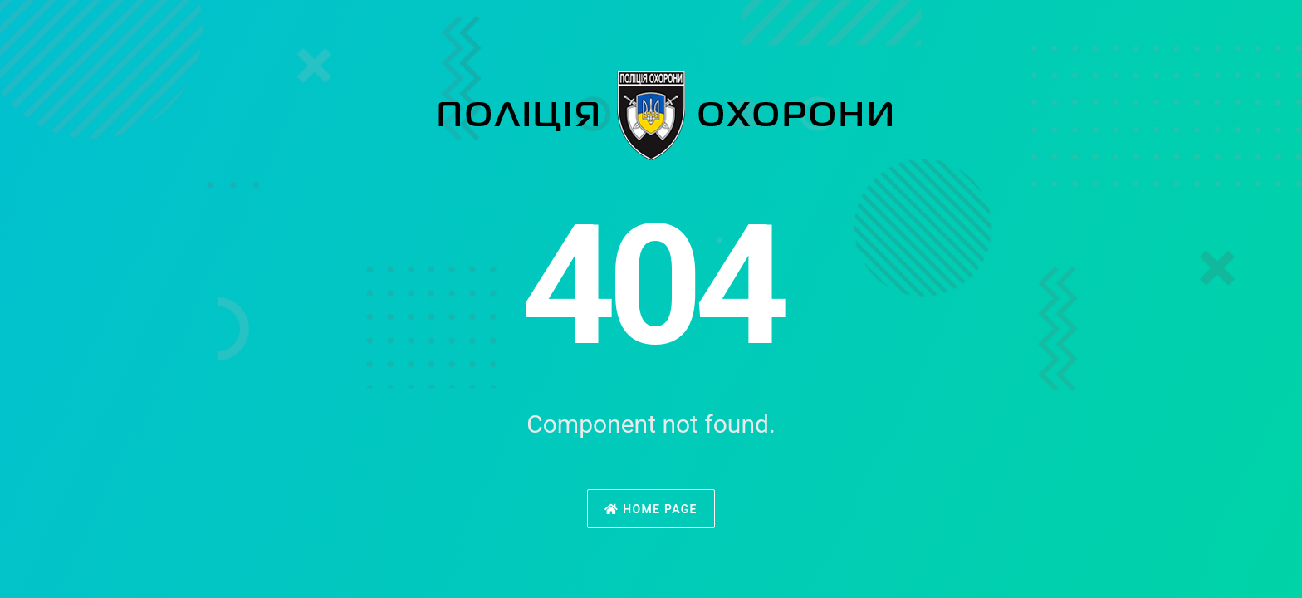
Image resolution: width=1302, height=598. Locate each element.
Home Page (651, 509)
